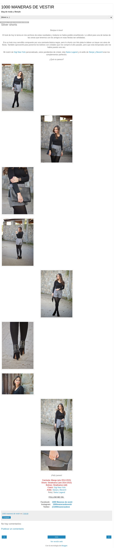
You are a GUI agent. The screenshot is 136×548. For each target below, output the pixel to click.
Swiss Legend (72, 52)
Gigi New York (19, 52)
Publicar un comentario (12, 529)
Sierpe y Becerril (96, 52)
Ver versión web (57, 541)
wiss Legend (60, 492)
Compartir (6, 517)
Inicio (56, 537)
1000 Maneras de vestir (62, 502)
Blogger (64, 546)
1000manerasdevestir (62, 504)
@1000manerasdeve (61, 507)
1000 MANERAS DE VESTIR (27, 7)
